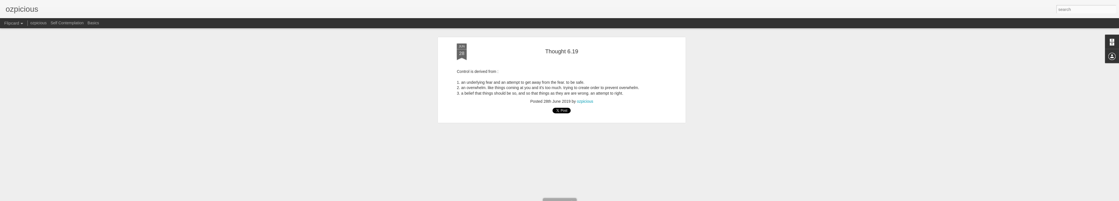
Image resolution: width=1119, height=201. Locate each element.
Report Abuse (619, 198)
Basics (93, 23)
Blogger (603, 198)
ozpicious (38, 23)
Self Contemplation (67, 23)
